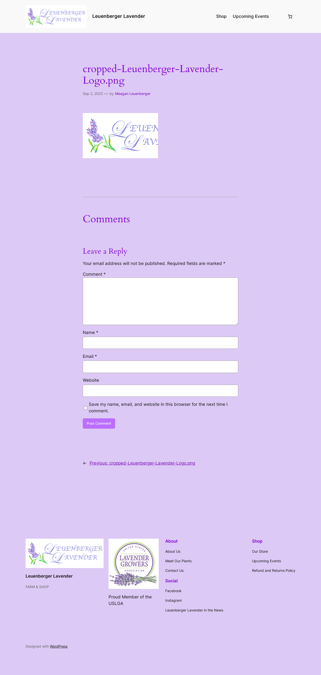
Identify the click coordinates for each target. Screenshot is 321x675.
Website (91, 380)
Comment (94, 274)
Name (90, 332)
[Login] (278, 16)
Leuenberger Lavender (118, 16)
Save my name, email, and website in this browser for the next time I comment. (158, 407)
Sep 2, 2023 (93, 93)
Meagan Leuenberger (132, 93)
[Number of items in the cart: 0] (290, 16)
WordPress (58, 646)
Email (90, 356)
